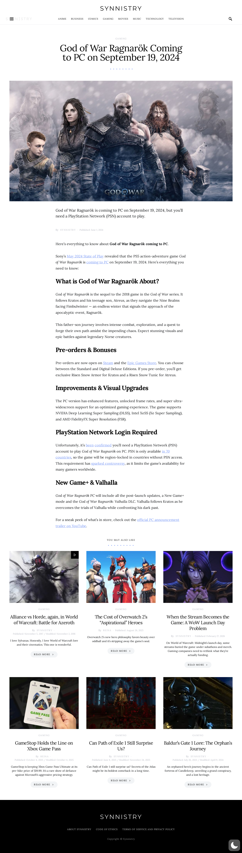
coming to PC (97, 262)
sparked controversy (108, 463)
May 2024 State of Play (85, 256)
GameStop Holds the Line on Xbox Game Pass (44, 746)
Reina (107, 630)
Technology (155, 18)
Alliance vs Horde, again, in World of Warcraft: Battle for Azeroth (44, 620)
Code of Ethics (107, 829)
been (90, 445)
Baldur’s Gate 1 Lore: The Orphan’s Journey (198, 746)
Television (176, 18)
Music (137, 18)
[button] (234, 845)
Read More (42, 654)
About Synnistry (79, 829)
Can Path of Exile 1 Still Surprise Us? (121, 746)
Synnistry (121, 8)
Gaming (108, 18)
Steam (108, 363)
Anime (62, 18)
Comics (93, 18)
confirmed (103, 445)
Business (77, 18)
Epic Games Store (141, 363)
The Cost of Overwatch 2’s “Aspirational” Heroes (121, 620)
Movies (123, 18)
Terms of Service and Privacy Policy (148, 829)
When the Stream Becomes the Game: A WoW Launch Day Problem (198, 622)
